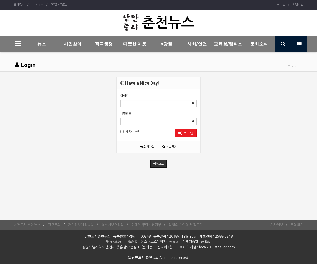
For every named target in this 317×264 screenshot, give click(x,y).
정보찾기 (169, 146)
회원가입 (297, 4)
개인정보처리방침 (81, 225)
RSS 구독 (37, 4)
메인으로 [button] (158, 163)
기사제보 (276, 225)
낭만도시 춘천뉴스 (27, 225)
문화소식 (259, 43)
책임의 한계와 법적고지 (186, 225)
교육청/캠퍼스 (228, 43)
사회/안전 (197, 43)
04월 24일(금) (60, 4)
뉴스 (41, 43)
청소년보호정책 (112, 225)
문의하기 (297, 225)
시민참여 (72, 43)
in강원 (165, 43)
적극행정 (104, 43)
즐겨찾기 (19, 4)
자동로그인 (129, 131)
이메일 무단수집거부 (146, 225)
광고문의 (54, 225)
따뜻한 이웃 (134, 43)
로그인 (281, 4)
